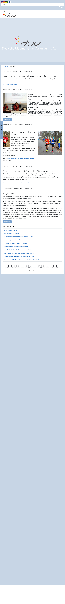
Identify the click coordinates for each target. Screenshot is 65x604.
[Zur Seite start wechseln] (6, 266)
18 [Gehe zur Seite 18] (43, 266)
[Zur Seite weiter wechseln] (55, 266)
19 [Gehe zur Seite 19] (47, 266)
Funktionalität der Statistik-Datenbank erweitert (16, 246)
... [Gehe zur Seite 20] (51, 266)
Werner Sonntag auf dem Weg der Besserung (15, 243)
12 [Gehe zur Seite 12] (18, 266)
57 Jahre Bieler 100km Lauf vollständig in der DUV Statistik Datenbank (21, 259)
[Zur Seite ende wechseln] (58, 266)
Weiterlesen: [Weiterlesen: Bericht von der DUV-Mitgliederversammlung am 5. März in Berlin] (7, 119)
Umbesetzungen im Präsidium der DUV (13, 240)
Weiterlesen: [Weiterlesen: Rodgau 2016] (7, 221)
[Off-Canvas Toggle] (62, 14)
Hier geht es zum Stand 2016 (10, 84)
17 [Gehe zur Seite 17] (39, 266)
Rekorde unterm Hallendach (11, 230)
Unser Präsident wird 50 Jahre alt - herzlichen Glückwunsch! (19, 253)
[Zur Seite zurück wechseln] (10, 266)
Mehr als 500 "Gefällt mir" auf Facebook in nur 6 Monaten (18, 250)
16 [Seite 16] (34, 266)
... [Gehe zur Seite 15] (30, 266)
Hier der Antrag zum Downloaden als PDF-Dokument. (16, 183)
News (10, 71)
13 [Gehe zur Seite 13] (22, 266)
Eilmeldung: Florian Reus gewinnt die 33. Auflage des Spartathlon (20, 256)
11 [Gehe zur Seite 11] (14, 266)
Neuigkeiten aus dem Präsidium (11, 233)
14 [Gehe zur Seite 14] (27, 266)
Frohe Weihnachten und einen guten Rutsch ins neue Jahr (18, 236)
